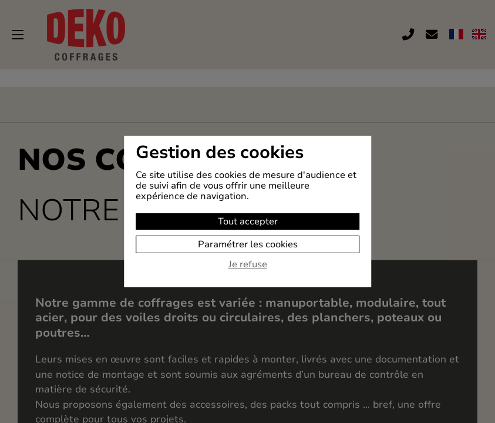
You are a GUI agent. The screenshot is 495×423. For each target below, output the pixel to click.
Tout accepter (248, 221)
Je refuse (247, 265)
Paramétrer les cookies (248, 244)
